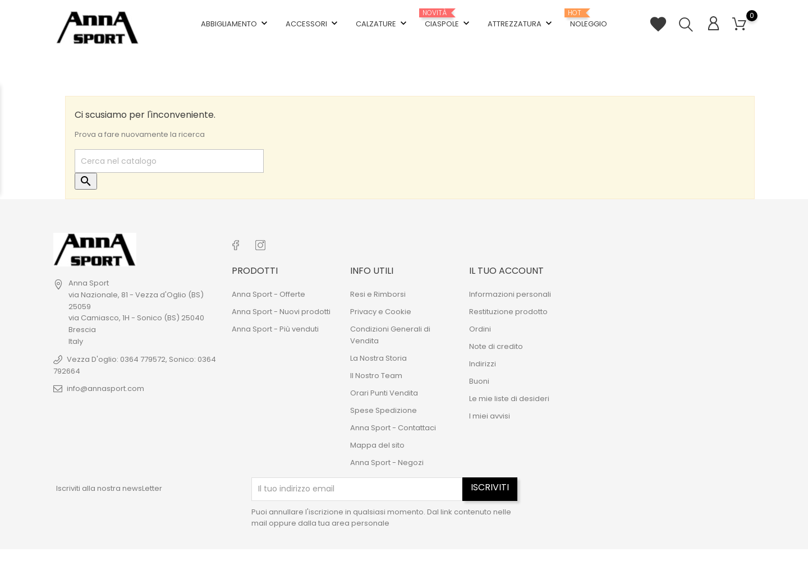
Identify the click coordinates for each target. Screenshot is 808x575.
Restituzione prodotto (508, 308)
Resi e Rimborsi (378, 291)
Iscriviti (490, 484)
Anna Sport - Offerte (268, 291)
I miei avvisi (489, 413)
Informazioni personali (510, 291)
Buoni (479, 378)
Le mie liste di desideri (509, 395)
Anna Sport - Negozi (387, 459)
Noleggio (588, 17)
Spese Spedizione (383, 407)
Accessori (313, 22)
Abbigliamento (235, 22)
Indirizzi (482, 361)
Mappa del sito (377, 442)
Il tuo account (506, 267)
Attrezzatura (521, 22)
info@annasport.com (105, 387)
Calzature (382, 22)
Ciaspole (448, 17)
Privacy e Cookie (380, 308)
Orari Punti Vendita (384, 390)
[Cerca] (169, 160)
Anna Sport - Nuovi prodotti (281, 308)
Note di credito (496, 343)
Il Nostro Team (376, 372)
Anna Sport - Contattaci (393, 425)
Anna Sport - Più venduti (275, 326)
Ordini (480, 326)
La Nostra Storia (378, 355)
